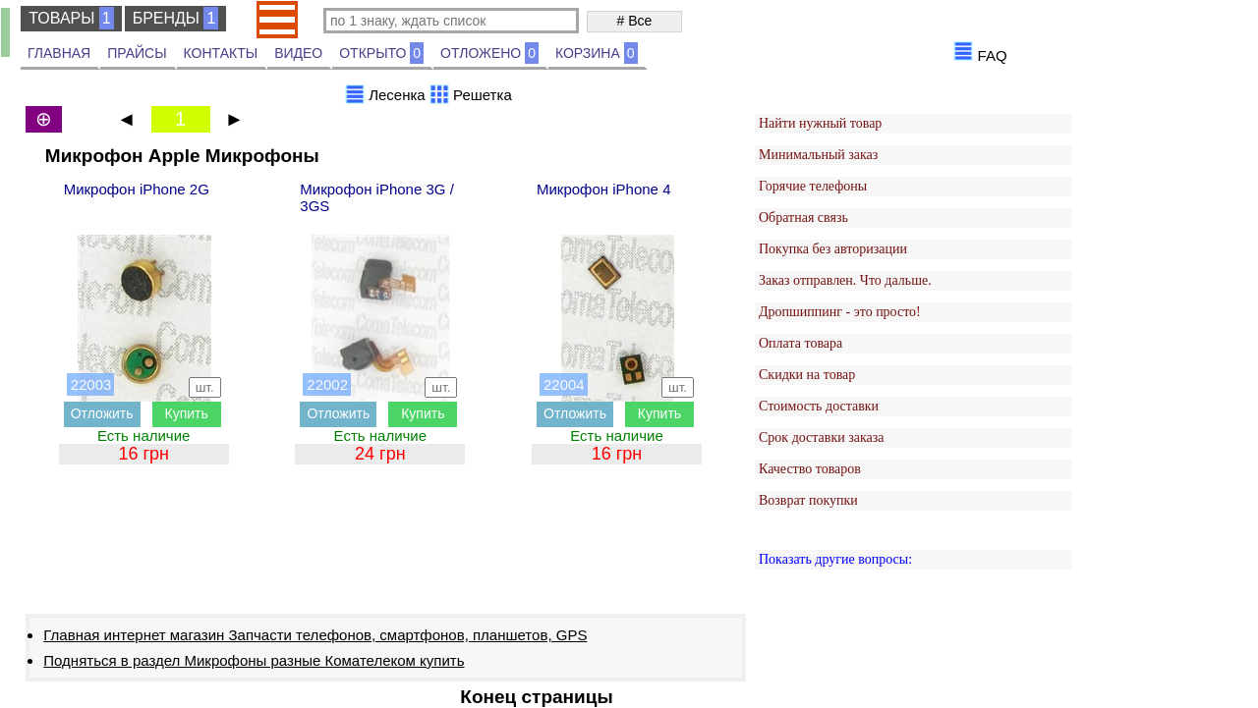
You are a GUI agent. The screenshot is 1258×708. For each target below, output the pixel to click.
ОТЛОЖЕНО (489, 53)
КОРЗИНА (596, 53)
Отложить (102, 413)
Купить (186, 413)
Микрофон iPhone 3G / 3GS (376, 197)
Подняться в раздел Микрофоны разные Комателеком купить (253, 660)
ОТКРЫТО (381, 53)
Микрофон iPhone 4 (603, 189)
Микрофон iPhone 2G (136, 189)
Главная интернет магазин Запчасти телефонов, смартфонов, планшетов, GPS (315, 634)
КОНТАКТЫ (221, 53)
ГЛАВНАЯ (59, 53)
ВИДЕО (298, 53)
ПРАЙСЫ (136, 53)
